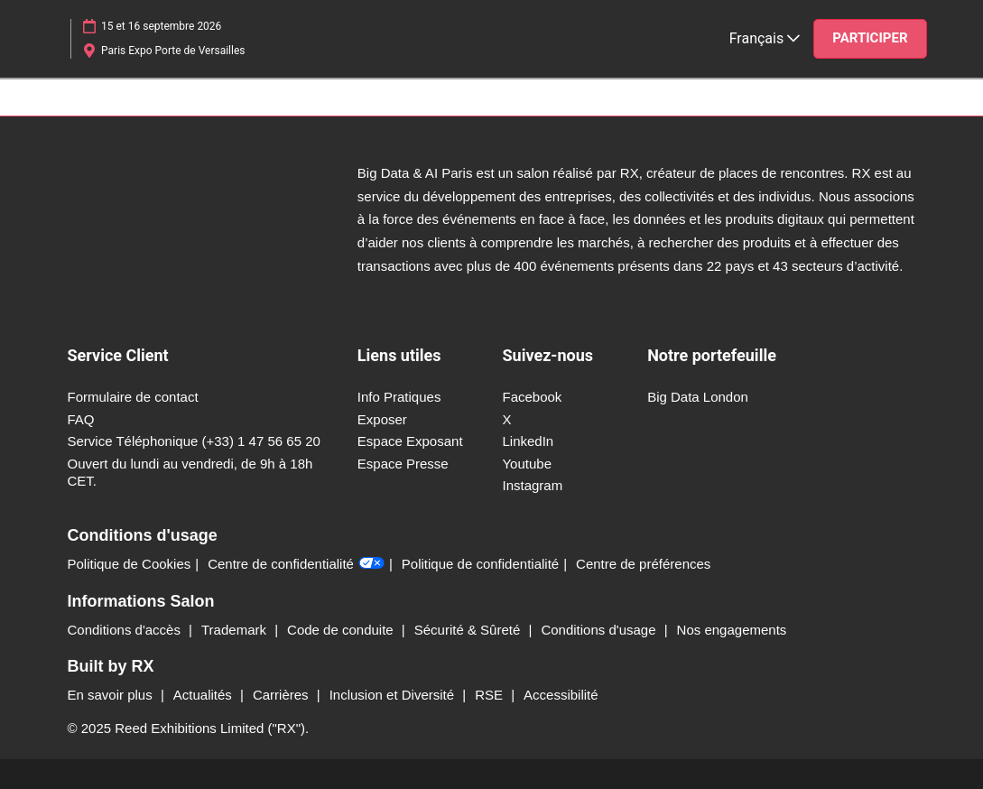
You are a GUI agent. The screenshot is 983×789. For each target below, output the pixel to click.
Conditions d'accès (126, 629)
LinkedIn (527, 441)
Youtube (527, 463)
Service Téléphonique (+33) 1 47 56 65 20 (194, 441)
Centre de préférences (643, 563)
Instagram (532, 485)
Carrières (282, 694)
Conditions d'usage (600, 629)
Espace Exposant (410, 441)
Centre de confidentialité (296, 564)
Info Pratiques (399, 396)
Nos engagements (732, 629)
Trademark (235, 629)
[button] (869, 39)
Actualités (204, 694)
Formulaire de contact (133, 396)
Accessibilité (561, 694)
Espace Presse (403, 463)
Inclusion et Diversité (394, 694)
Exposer (382, 419)
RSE (490, 694)
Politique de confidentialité (480, 563)
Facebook (531, 396)
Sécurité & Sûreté (469, 629)
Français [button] (764, 38)
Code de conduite (342, 629)
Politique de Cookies (129, 563)
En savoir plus (112, 694)
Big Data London (697, 396)
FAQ (81, 419)
